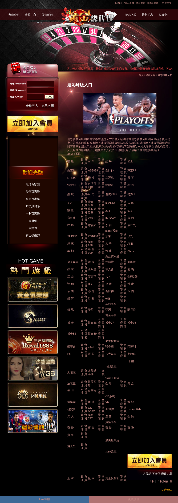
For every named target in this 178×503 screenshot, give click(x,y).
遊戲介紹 (13, 14)
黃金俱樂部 (33, 235)
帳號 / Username (18, 84)
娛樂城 (33, 228)
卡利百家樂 (33, 213)
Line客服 (44, 499)
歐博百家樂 (33, 184)
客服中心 (164, 14)
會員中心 (30, 14)
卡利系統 (162, 481)
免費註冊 (133, 499)
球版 (153, 142)
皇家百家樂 (33, 198)
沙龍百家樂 (33, 191)
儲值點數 (140, 3)
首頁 (141, 75)
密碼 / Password (18, 90)
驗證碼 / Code (16, 97)
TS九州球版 (33, 206)
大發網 (33, 220)
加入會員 (129, 3)
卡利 (152, 481)
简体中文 (167, 3)
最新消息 (147, 14)
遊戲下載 (130, 14)
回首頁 (119, 3)
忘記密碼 (47, 106)
